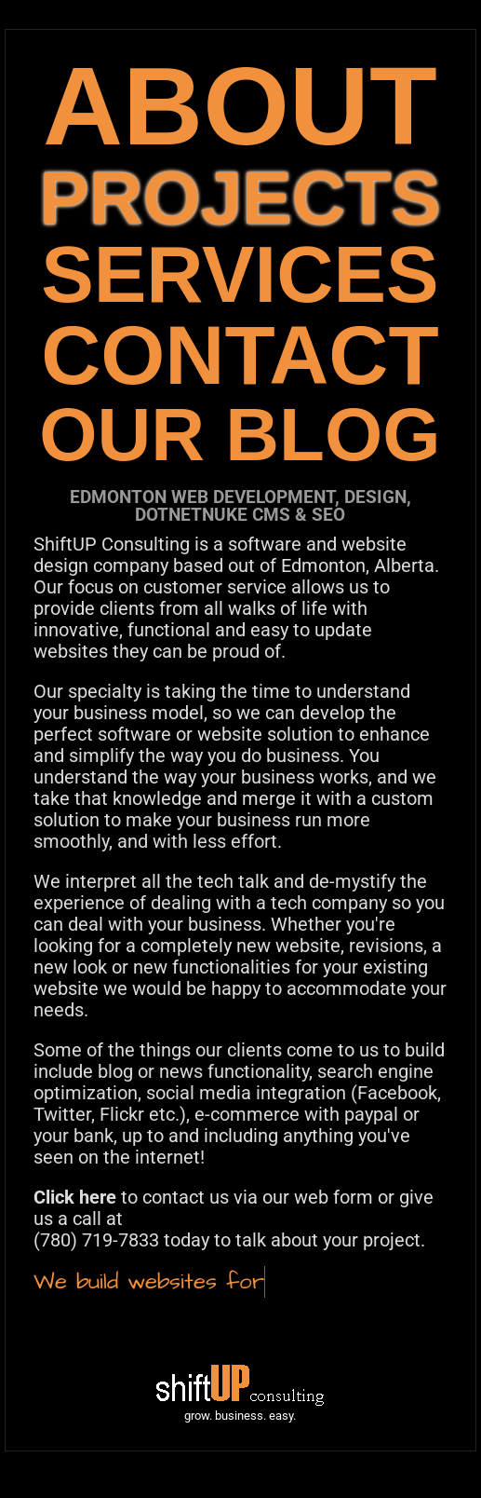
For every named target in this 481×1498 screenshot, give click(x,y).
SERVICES (239, 274)
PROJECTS (239, 198)
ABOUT (240, 106)
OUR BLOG (239, 434)
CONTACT (239, 355)
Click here (74, 1197)
